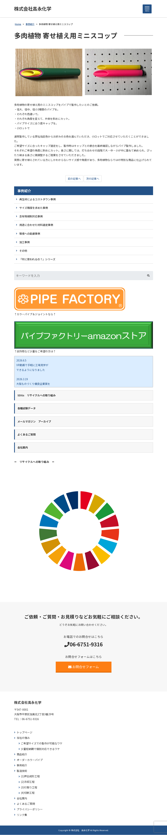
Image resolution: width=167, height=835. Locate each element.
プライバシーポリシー (30, 809)
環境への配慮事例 (29, 234)
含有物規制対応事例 (31, 216)
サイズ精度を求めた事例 (33, 208)
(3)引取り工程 (29, 787)
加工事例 (24, 242)
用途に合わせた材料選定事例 (36, 225)
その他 (23, 251)
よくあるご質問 (26, 804)
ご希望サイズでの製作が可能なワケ (41, 743)
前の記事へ (74, 179)
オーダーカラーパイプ (30, 760)
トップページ (24, 732)
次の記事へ (92, 179)
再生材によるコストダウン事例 (37, 199)
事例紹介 (24, 191)
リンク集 (22, 815)
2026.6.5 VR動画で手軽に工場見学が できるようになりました (32, 365)
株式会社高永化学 (33, 9)
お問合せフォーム (83, 666)
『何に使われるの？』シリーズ (37, 259)
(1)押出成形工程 (30, 776)
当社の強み (23, 738)
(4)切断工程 (28, 793)
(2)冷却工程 (28, 782)
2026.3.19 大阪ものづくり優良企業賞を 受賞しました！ (33, 383)
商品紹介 (22, 754)
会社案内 (22, 798)
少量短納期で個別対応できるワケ (40, 749)
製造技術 (22, 771)
